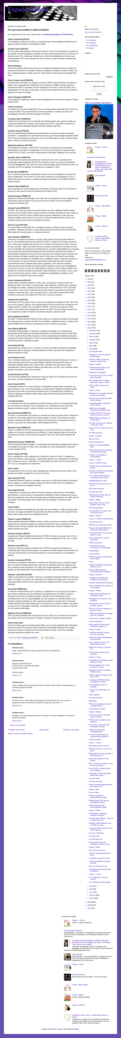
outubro (92, 336)
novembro (93, 333)
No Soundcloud (92, 45)
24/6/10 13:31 (17, 690)
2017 (89, 306)
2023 (89, 288)
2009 (89, 902)
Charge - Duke (94, 789)
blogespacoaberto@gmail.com (95, 260)
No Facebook (91, 40)
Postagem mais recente (16, 730)
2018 (89, 303)
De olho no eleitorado (96, 833)
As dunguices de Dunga (97, 709)
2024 (89, 285)
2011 (89, 325)
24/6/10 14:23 (17, 705)
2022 (89, 291)
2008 (89, 905)
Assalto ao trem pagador (97, 372)
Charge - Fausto (100, 185)
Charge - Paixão (94, 847)
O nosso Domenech (96, 522)
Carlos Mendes (100, 175)
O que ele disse (94, 554)
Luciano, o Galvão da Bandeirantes (101, 519)
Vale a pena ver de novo (97, 850)
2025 (89, 282)
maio (91, 886)
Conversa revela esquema (96, 157)
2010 (89, 328)
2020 (89, 297)
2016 (89, 309)
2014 (89, 315)
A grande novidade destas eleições (101, 583)
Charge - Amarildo (95, 436)
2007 (89, 908)
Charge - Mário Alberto (103, 206)
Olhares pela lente (101, 196)
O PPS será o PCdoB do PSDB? (100, 618)
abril (91, 889)
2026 (89, 279)
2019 (89, 300)
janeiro (91, 898)
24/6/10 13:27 (17, 675)
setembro (92, 340)
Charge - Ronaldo (95, 364)
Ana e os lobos (94, 792)
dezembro (93, 330)
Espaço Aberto (28, 9)
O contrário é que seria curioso (99, 858)
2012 (89, 322)
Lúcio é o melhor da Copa (98, 463)
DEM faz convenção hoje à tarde (100, 525)
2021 (89, 294)
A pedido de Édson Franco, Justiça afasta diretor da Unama (102, 238)
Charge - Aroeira (94, 390)
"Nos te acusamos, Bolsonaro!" (98, 103)
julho (91, 346)
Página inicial (43, 730)
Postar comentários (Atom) (23, 733)
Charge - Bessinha (95, 575)
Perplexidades (94, 551)
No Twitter (90, 48)
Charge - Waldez (101, 216)
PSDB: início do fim (95, 543)
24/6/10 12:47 (17, 653)
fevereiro (92, 895)
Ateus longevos (94, 695)
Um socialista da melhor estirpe (100, 882)
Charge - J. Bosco (101, 147)
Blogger (76, 1029)
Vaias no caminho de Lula (98, 866)
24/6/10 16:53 (17, 721)
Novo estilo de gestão (96, 489)
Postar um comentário (18, 725)
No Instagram (91, 43)
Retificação (93, 701)
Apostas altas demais (96, 442)
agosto (91, 343)
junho (91, 349)
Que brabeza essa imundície (99, 746)
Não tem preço (94, 439)
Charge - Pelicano (95, 516)
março (91, 892)
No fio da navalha (95, 739)
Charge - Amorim (95, 629)
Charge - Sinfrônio (101, 226)
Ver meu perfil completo (93, 32)
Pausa (91, 562)
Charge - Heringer (95, 712)
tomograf (60, 1029)
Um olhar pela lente (95, 351)
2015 (89, 312)
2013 (89, 319)
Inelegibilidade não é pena (98, 481)
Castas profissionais (96, 508)
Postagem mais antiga (71, 730)
